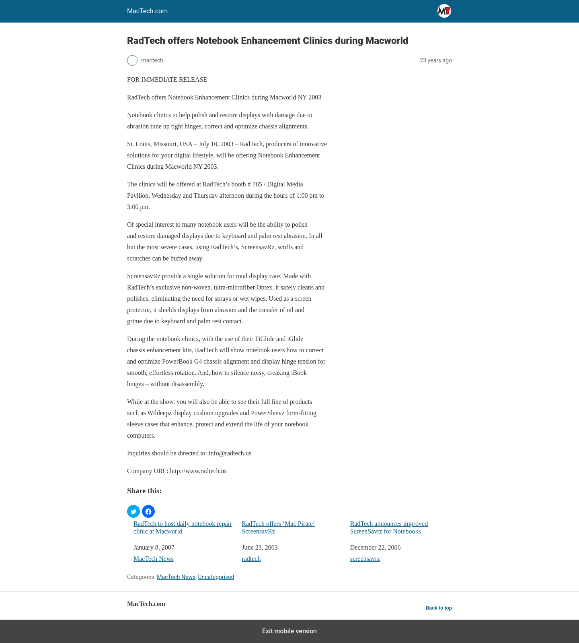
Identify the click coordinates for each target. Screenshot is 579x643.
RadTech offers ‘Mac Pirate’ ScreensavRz (278, 527)
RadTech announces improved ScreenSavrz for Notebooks (389, 527)
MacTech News (153, 558)
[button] (133, 511)
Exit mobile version (289, 631)
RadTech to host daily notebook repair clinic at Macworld (182, 527)
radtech (251, 558)
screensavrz (365, 558)
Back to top (439, 608)
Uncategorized (216, 577)
